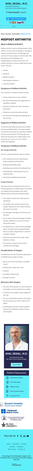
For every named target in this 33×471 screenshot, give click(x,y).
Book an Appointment (18, 19)
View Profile (16, 365)
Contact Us (21, 449)
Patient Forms (14, 387)
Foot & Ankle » (16, 34)
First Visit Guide (15, 382)
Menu (16, 26)
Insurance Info (15, 396)
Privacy (23, 444)
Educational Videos (16, 378)
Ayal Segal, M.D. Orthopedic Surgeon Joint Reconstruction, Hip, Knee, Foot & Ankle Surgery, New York (16, 457)
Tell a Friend (12, 449)
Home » (3, 34)
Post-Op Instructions (17, 391)
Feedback (20, 446)
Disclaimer (16, 444)
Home (9, 444)
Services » (9, 34)
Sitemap (12, 446)
